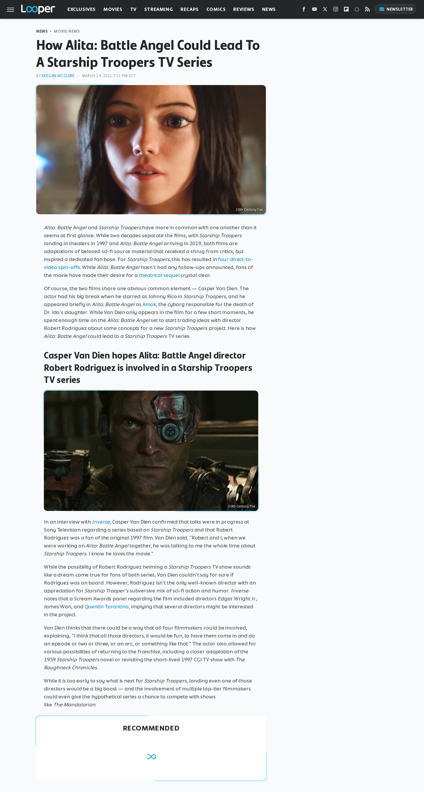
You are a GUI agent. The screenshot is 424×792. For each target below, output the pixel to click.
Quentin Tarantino (107, 606)
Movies (112, 9)
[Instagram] (336, 10)
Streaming (158, 9)
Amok (149, 304)
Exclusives (81, 9)
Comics (216, 9)
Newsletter (396, 9)
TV (133, 9)
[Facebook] (304, 10)
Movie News (67, 31)
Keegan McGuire (58, 75)
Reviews (243, 9)
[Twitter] (325, 10)
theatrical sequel (159, 275)
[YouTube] (314, 10)
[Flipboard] (346, 10)
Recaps (189, 9)
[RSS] (367, 10)
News (269, 9)
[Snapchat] (357, 10)
